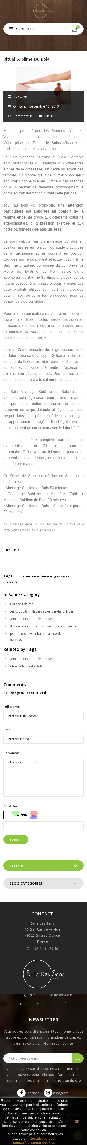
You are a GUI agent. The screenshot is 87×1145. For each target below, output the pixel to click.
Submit (16, 839)
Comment (11, 753)
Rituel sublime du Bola (26, 666)
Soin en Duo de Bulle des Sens (32, 619)
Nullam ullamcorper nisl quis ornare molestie (42, 626)
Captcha (10, 806)
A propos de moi (21, 604)
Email (8, 730)
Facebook (33, 1093)
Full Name (11, 706)
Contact (42, 914)
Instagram (60, 1093)
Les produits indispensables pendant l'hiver (41, 611)
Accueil (16, 865)
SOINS (23, 96)
